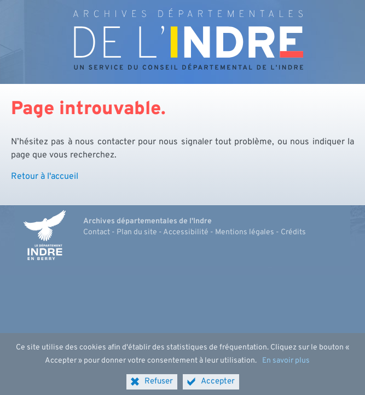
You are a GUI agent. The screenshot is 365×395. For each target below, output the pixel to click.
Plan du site (137, 232)
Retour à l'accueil (44, 176)
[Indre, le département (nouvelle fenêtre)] (45, 235)
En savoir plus (286, 365)
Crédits (293, 232)
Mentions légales (244, 232)
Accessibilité (185, 232)
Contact (96, 232)
